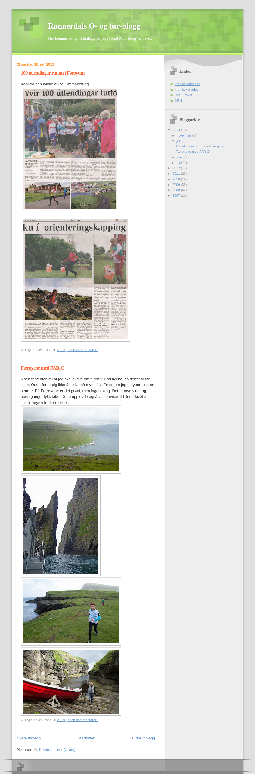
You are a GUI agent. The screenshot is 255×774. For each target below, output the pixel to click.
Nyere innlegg (29, 738)
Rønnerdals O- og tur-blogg (94, 26)
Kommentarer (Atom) (57, 749)
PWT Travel (183, 95)
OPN (178, 100)
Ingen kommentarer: (82, 350)
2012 (177, 168)
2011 (177, 173)
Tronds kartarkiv (186, 89)
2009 (177, 184)
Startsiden (86, 738)
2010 (177, 179)
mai (179, 162)
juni (179, 157)
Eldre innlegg (143, 738)
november (184, 135)
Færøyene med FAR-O (42, 368)
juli (179, 141)
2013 (177, 130)
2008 (177, 190)
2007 (177, 195)
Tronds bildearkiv (187, 84)
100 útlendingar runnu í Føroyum (52, 73)
